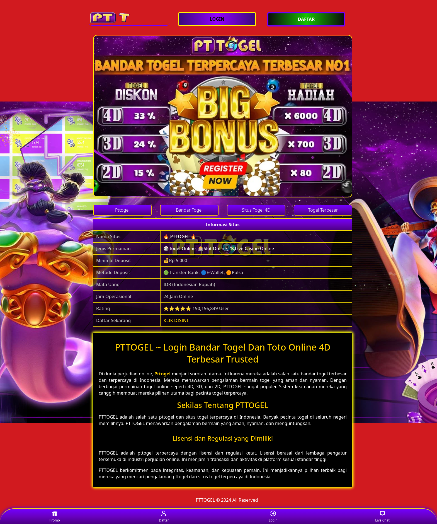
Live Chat (382, 516)
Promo (54, 516)
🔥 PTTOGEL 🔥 (179, 236)
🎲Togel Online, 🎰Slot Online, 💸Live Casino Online (218, 248)
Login (273, 516)
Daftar (164, 516)
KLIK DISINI (175, 320)
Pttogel (162, 374)
